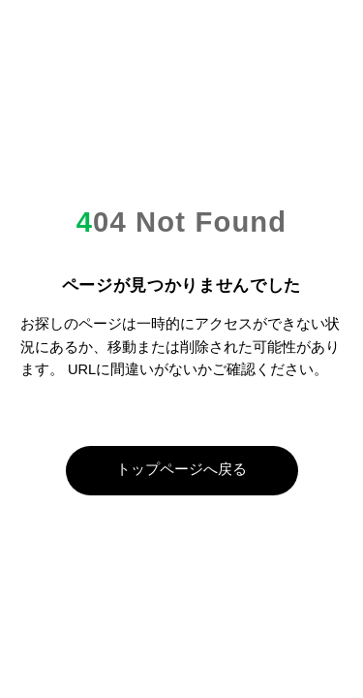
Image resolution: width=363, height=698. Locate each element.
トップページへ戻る (181, 469)
